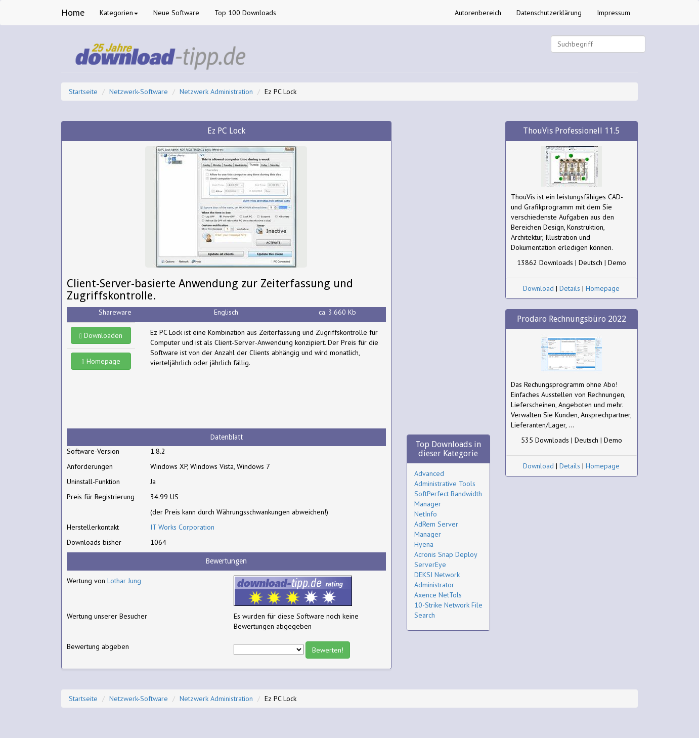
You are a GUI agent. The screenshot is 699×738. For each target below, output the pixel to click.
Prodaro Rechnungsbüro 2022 (571, 319)
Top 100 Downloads (245, 12)
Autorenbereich (478, 12)
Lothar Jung (124, 580)
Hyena (423, 544)
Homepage (101, 361)
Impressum (613, 12)
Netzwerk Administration (216, 91)
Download (538, 288)
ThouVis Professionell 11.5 (571, 131)
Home (72, 12)
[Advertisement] (231, 398)
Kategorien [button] (119, 12)
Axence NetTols (438, 594)
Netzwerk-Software (138, 91)
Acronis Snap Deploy (445, 554)
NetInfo (425, 513)
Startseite (83, 91)
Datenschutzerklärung (549, 12)
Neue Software (176, 12)
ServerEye (430, 564)
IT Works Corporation (182, 527)
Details (569, 288)
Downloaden (100, 335)
